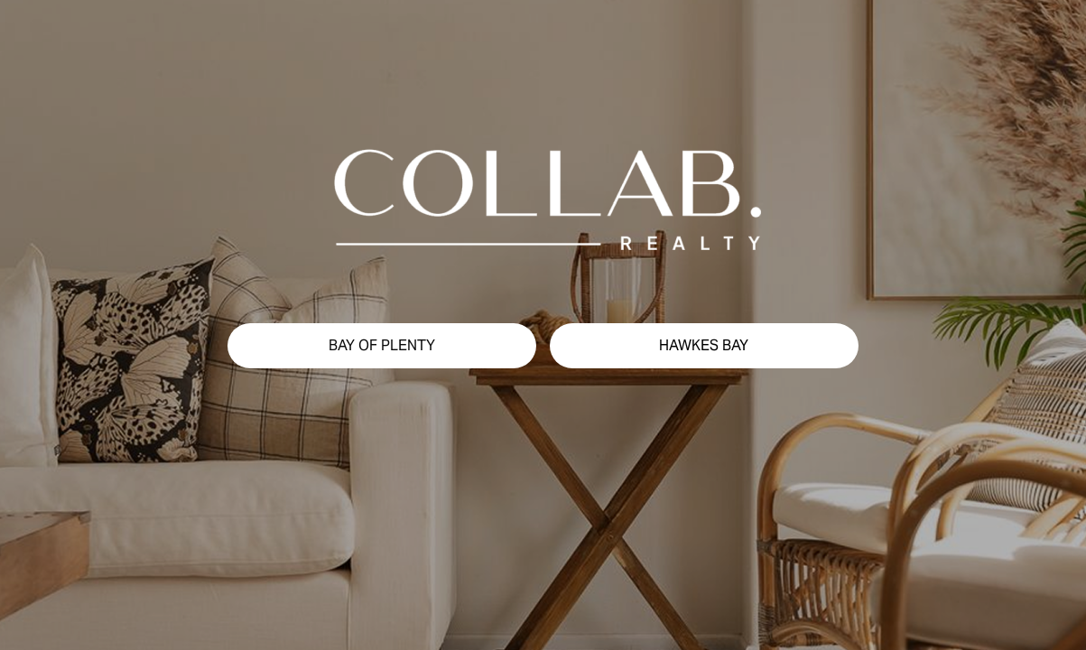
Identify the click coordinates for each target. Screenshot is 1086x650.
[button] (381, 345)
